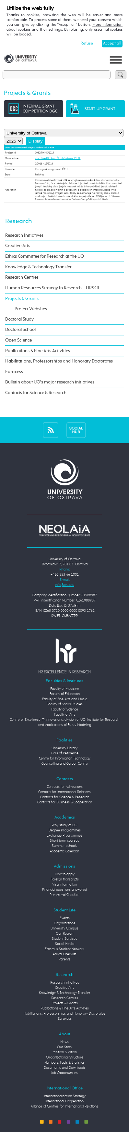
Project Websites (31, 309)
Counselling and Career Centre (64, 763)
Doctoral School (20, 329)
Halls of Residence (64, 753)
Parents (64, 959)
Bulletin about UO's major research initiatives (49, 382)
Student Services (64, 938)
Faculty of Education (65, 694)
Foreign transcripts (65, 879)
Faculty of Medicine (64, 688)
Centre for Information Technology (64, 758)
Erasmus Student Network (64, 949)
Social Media (64, 944)
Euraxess (14, 372)
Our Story (64, 1047)
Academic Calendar (64, 851)
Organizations (64, 923)
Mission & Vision (65, 1052)
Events (65, 918)
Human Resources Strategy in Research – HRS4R (52, 288)
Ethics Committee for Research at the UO (44, 256)
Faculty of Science (64, 709)
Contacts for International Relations (64, 792)
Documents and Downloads (65, 1067)
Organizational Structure (64, 1057)
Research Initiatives (24, 235)
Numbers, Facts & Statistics (64, 1062)
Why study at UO (64, 825)
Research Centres (22, 277)
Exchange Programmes (64, 835)
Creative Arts (17, 245)
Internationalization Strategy (64, 1096)
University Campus (64, 928)
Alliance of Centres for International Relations (64, 1106)
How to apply (65, 874)
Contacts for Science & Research (35, 393)
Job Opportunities (64, 1073)
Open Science (18, 340)
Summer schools (64, 846)
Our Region (64, 933)
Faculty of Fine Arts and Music (64, 699)
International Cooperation (64, 1101)
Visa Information (64, 884)
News (64, 1042)
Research (18, 221)
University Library (64, 748)
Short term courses (64, 840)
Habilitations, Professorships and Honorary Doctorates (59, 361)
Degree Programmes (65, 830)
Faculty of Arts (64, 714)
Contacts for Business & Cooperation (64, 802)
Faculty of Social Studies (65, 704)
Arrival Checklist (64, 954)
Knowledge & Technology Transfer (38, 267)
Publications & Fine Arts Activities (37, 351)
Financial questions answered (64, 889)
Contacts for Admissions (65, 787)
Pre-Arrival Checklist (64, 895)
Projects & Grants (22, 298)
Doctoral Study (19, 319)
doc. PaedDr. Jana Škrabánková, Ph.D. (57, 158)
